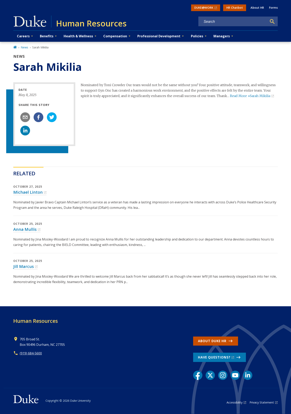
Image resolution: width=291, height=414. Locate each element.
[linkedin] (25, 130)
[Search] (272, 21)
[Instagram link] (222, 375)
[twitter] (52, 117)
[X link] (210, 375)
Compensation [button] (115, 36)
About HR (257, 7)
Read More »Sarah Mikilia (250, 96)
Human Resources (35, 320)
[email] (25, 117)
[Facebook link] (197, 375)
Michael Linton (28, 192)
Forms (273, 7)
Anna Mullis (25, 229)
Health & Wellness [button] (78, 36)
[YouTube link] (235, 375)
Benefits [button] (46, 36)
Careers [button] (23, 36)
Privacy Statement (262, 402)
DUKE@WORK (203, 7)
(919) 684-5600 (31, 353)
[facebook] (38, 117)
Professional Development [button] (158, 36)
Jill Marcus (23, 266)
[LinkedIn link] (247, 375)
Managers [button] (221, 36)
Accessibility (234, 402)
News (24, 47)
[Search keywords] (233, 22)
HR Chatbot (234, 7)
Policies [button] (197, 36)
